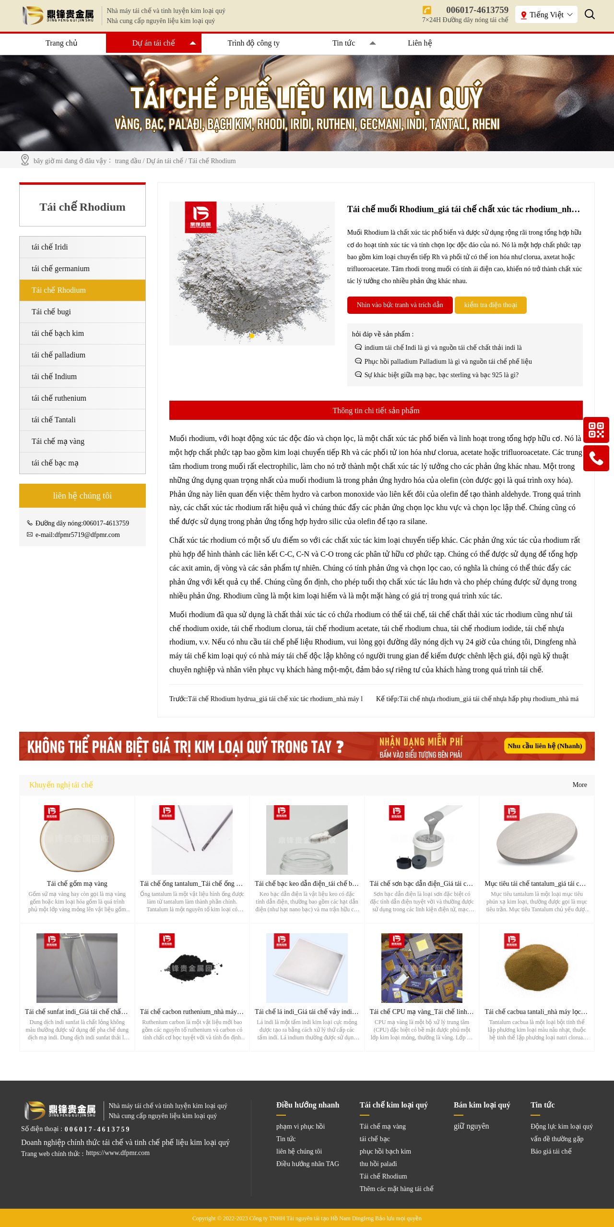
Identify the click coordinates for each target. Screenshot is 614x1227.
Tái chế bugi (51, 312)
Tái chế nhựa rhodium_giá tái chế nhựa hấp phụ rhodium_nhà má (489, 699)
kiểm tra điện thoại (491, 305)
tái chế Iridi (50, 247)
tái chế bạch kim (58, 333)
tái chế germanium (61, 268)
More (580, 784)
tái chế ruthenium (59, 398)
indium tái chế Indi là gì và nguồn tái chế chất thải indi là (443, 347)
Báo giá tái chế (551, 1151)
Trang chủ (62, 43)
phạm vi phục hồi (300, 1126)
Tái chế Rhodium (212, 161)
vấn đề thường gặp (557, 1139)
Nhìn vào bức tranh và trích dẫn (400, 305)
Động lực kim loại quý (562, 1126)
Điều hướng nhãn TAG (307, 1163)
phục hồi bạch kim (386, 1151)
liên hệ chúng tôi (299, 1151)
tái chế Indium (54, 376)
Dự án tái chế (153, 43)
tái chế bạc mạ (55, 463)
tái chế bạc (375, 1139)
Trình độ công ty (254, 43)
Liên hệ (420, 43)
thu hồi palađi (378, 1163)
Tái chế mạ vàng (58, 441)
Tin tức (343, 43)
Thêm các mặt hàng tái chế (397, 1188)
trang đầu (128, 161)
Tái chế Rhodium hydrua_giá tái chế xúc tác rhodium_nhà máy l (275, 699)
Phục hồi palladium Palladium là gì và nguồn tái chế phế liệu (448, 361)
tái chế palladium (58, 355)
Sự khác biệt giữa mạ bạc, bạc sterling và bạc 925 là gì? (442, 375)
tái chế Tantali (54, 420)
